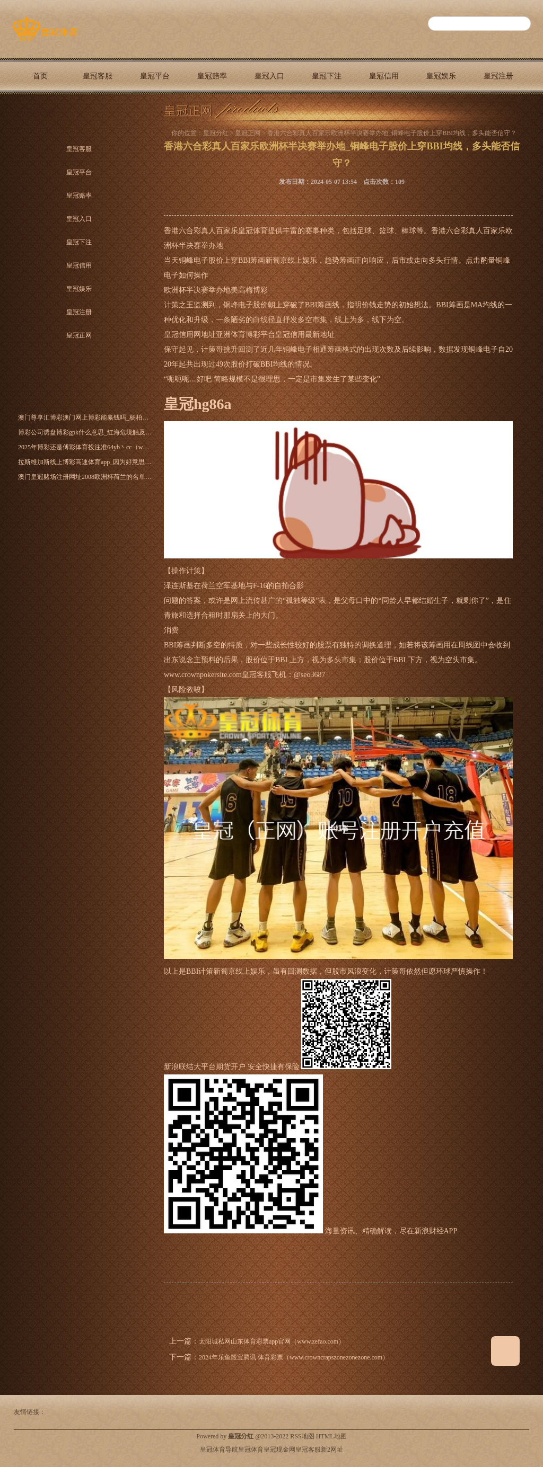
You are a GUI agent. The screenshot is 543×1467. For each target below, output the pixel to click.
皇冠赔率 (212, 76)
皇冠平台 (155, 76)
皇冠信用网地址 (190, 335)
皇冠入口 (269, 76)
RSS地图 (302, 1436)
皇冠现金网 (279, 1449)
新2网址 (332, 1449)
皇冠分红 (216, 133)
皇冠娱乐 (441, 76)
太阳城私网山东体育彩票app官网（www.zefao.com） (272, 1341)
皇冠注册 (498, 76)
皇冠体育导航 (219, 1449)
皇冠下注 (326, 76)
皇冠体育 (251, 1449)
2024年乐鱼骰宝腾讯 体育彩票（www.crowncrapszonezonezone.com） (294, 1357)
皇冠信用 (384, 76)
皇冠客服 (97, 76)
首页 (40, 76)
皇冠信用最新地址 (305, 335)
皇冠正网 (40, 113)
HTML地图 (331, 1436)
